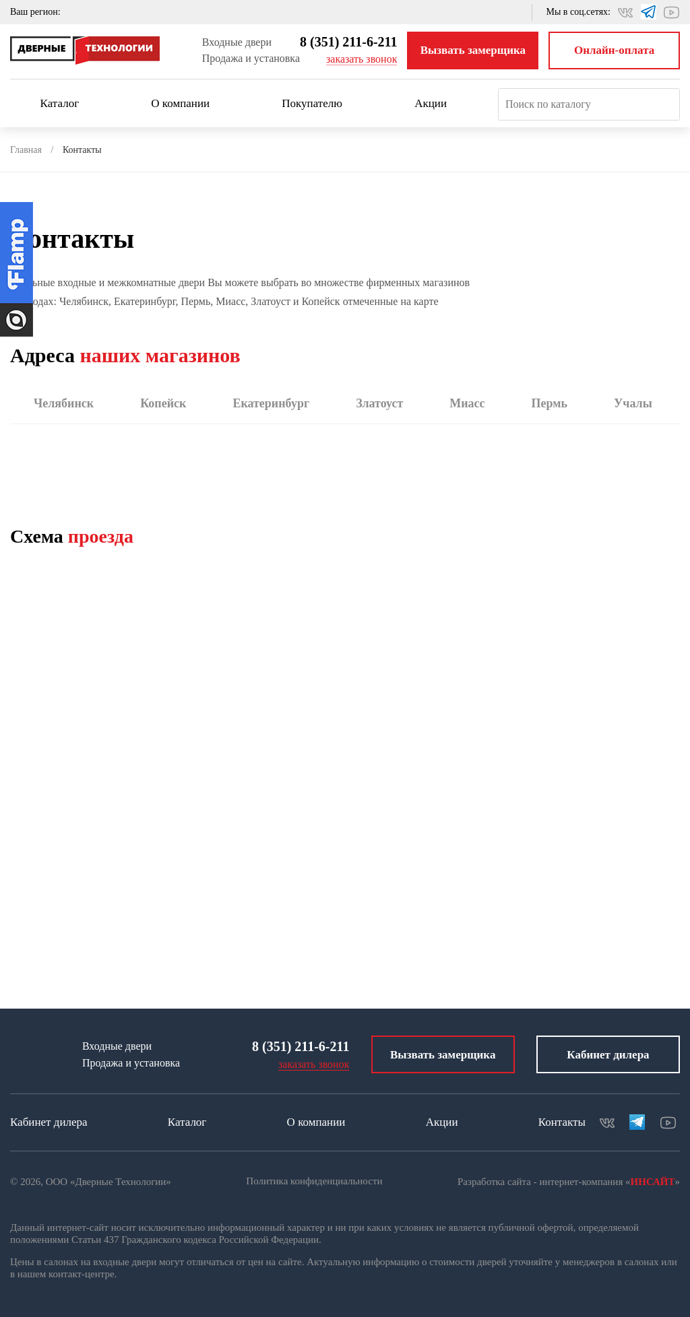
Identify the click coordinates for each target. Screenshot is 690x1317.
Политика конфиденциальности (314, 1181)
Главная (26, 150)
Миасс (466, 403)
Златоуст (379, 403)
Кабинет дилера (608, 1054)
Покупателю (318, 103)
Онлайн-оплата (614, 50)
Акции (430, 103)
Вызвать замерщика (473, 50)
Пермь (550, 403)
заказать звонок (361, 59)
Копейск (163, 403)
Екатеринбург (270, 403)
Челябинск (64, 403)
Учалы (633, 403)
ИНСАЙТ (653, 1181)
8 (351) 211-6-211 (348, 41)
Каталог (66, 103)
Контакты (562, 1122)
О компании (186, 103)
